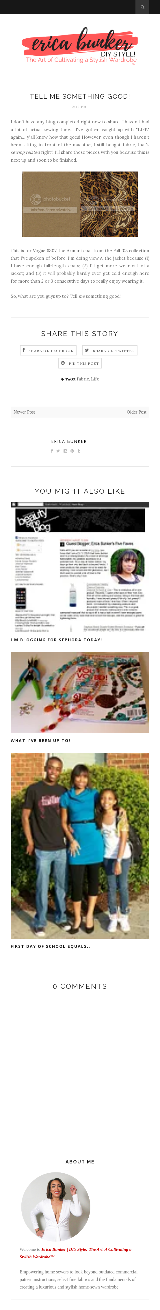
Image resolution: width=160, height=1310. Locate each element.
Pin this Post (84, 363)
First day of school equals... (51, 946)
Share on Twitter (114, 351)
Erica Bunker (69, 441)
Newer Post (24, 411)
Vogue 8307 (45, 250)
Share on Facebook (51, 351)
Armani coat (79, 250)
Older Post (136, 411)
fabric (83, 379)
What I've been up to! (40, 740)
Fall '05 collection (131, 250)
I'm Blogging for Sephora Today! (56, 640)
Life (95, 379)
